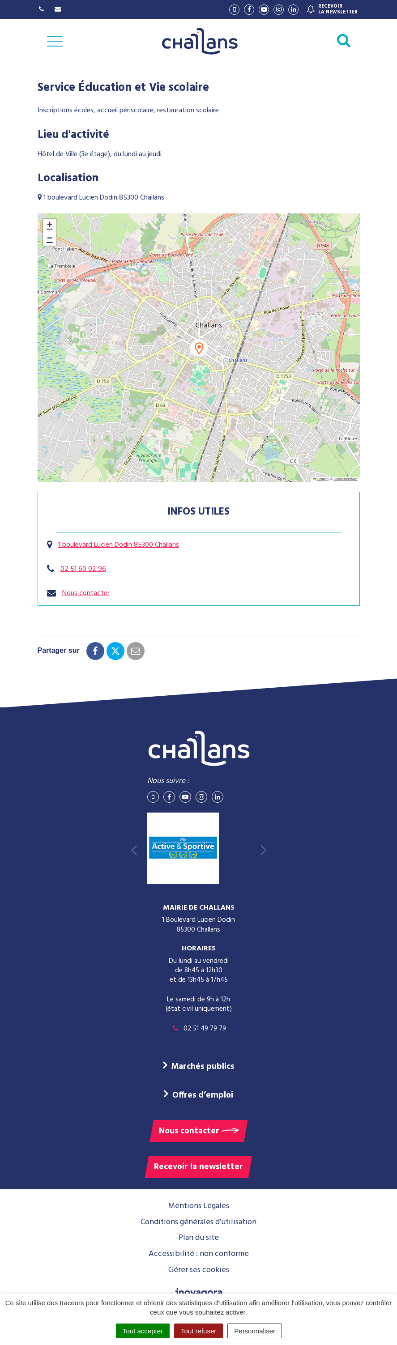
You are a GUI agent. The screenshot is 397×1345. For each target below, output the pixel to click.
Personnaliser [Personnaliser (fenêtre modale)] (254, 1331)
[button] (199, 348)
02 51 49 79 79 (198, 1028)
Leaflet (320, 479)
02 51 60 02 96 (83, 569)
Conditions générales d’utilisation (198, 1222)
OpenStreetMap (346, 479)
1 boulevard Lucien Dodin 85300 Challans (118, 545)
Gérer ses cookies (198, 1270)
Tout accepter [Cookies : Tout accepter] (143, 1331)
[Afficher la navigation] (55, 41)
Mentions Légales (198, 1206)
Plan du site (199, 1237)
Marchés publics (202, 1066)
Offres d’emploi (202, 1095)
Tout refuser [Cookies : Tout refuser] (198, 1331)
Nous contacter (86, 593)
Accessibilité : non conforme (199, 1253)
